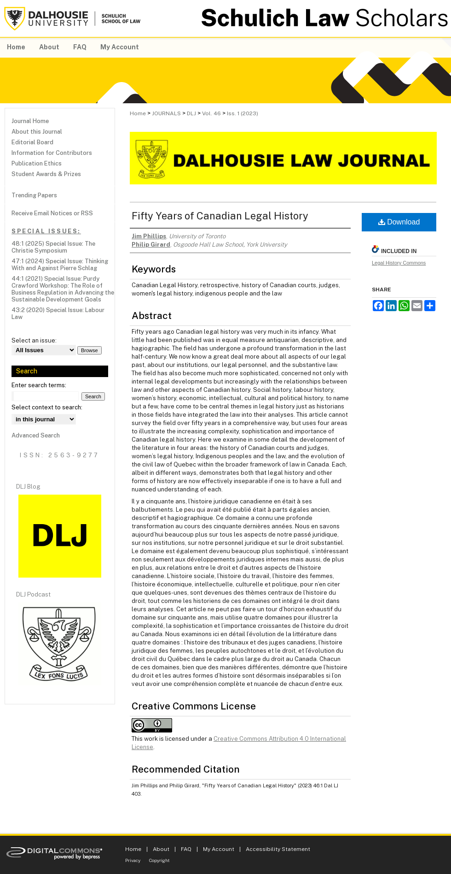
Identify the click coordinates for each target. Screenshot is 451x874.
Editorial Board (32, 142)
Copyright (159, 860)
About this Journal (37, 131)
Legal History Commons (399, 263)
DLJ (191, 113)
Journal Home (30, 121)
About (161, 849)
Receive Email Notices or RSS (52, 213)
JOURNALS (166, 113)
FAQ (186, 849)
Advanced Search (36, 435)
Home (138, 113)
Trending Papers (34, 195)
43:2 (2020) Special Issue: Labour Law (58, 313)
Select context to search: (47, 407)
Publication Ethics (37, 163)
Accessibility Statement (278, 849)
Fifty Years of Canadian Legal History (220, 216)
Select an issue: (34, 340)
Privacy (132, 860)
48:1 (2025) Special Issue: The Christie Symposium (53, 247)
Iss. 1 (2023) (242, 113)
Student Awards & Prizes (46, 174)
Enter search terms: (39, 385)
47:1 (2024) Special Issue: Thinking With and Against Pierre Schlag (60, 265)
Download (399, 222)
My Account (218, 849)
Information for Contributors (52, 152)
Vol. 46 (211, 113)
